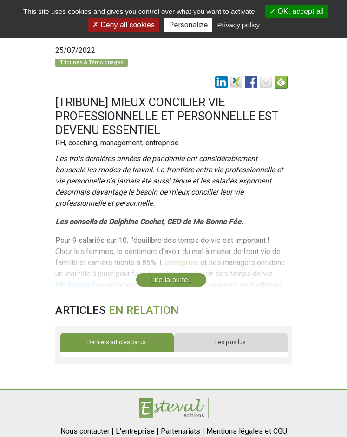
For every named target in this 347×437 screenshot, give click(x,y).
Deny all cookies (123, 25)
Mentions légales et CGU (246, 431)
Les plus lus (230, 342)
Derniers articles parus (116, 342)
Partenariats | (182, 431)
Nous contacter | (87, 431)
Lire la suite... (171, 279)
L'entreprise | (137, 431)
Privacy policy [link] (238, 25)
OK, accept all (296, 11)
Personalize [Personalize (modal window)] (188, 25)
